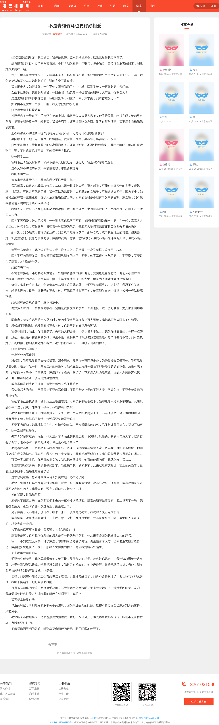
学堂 (139, 5)
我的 (57, 5)
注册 (213, 6)
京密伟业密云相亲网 (149, 718)
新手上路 (34, 688)
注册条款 (63, 688)
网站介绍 (5, 688)
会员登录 (63, 698)
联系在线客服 (199, 701)
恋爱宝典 (34, 693)
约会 (86, 5)
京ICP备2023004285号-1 (61, 722)
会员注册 (63, 693)
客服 (93, 718)
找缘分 (72, 5)
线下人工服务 (7, 693)
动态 (126, 5)
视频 (152, 5)
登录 (200, 6)
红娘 (113, 5)
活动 (100, 5)
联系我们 (5, 698)
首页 (41, 5)
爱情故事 (57, 34)
